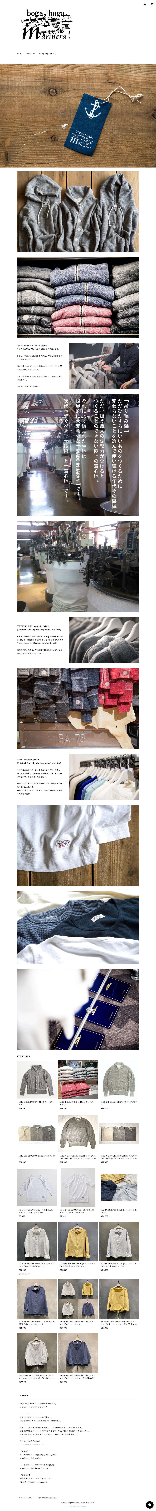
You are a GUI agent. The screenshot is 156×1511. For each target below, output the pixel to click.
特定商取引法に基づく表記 (48, 1498)
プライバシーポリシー (27, 1498)
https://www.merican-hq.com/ (33, 1482)
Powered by (78, 1506)
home (20, 54)
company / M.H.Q (48, 54)
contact (31, 54)
